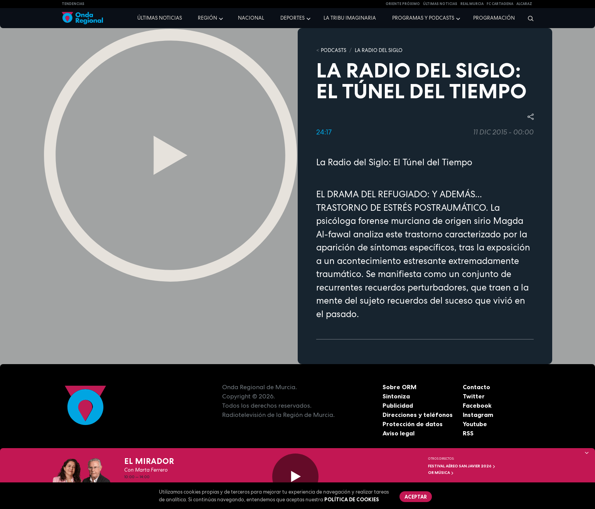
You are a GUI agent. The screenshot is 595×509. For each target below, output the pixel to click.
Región (207, 18)
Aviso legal (399, 433)
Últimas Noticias (440, 4)
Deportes (292, 18)
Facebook (477, 405)
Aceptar (416, 497)
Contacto (476, 387)
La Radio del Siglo (379, 50)
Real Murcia (472, 4)
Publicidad (398, 405)
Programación (494, 18)
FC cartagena (500, 4)
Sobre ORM (399, 387)
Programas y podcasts (423, 18)
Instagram (478, 414)
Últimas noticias (159, 18)
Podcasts (333, 50)
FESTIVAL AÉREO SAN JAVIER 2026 (462, 466)
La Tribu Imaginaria (350, 18)
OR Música (441, 472)
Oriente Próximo (403, 4)
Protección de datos (413, 424)
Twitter (474, 396)
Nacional (251, 18)
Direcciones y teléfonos (418, 414)
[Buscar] (528, 18)
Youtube (475, 424)
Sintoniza (396, 396)
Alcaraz (524, 4)
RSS (468, 433)
